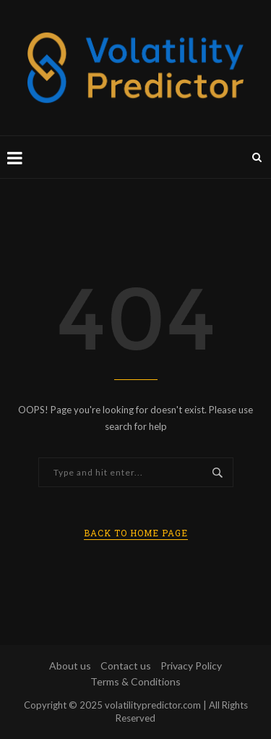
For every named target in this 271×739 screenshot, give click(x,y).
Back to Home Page (136, 533)
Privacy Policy (191, 665)
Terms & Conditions (135, 681)
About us (70, 665)
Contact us (125, 665)
